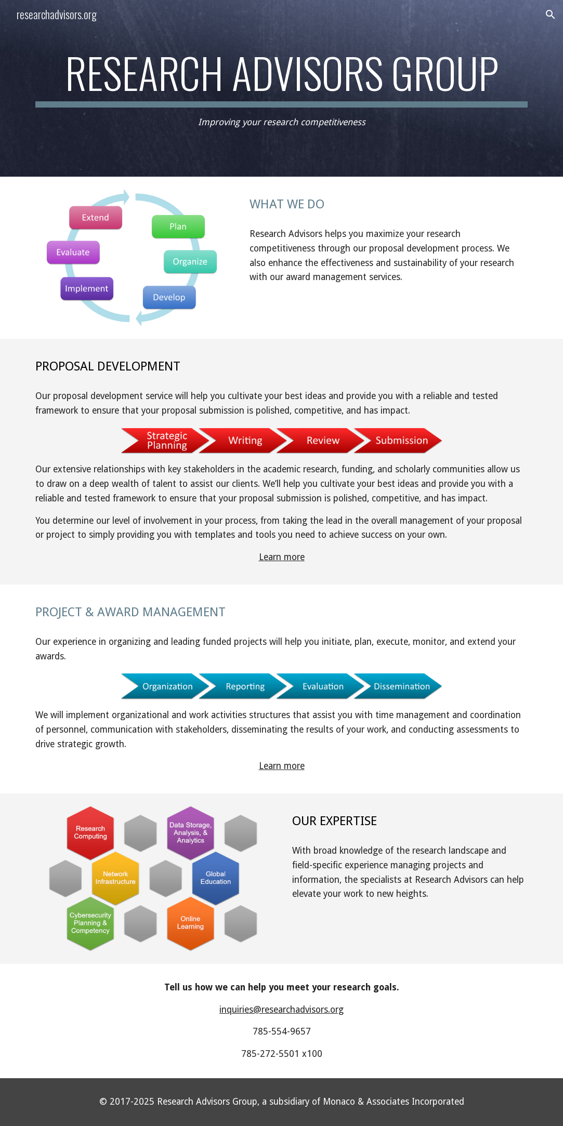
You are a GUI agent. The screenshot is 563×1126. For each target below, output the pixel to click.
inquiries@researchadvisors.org (281, 1009)
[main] (281, 88)
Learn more (282, 557)
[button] (550, 14)
